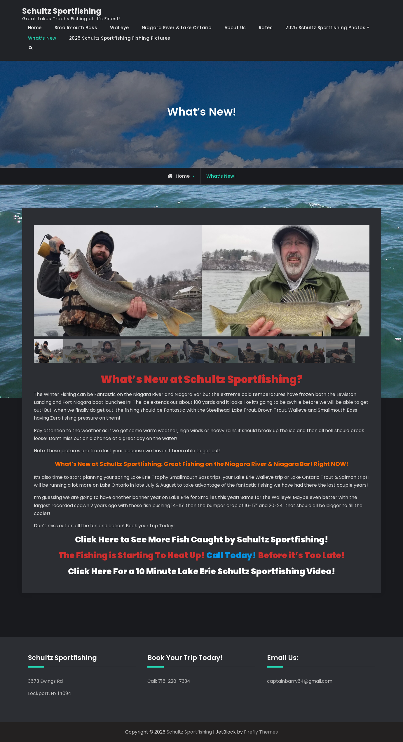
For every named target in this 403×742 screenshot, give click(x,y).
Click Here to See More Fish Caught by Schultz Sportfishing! (201, 540)
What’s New (42, 38)
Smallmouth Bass (76, 28)
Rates (266, 28)
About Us (235, 28)
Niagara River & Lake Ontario (177, 28)
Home (35, 28)
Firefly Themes (261, 732)
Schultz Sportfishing (61, 11)
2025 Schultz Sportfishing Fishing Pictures (119, 38)
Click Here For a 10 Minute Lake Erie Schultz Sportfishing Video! (201, 571)
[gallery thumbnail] (48, 351)
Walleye (119, 28)
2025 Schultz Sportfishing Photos (325, 28)
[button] (118, 278)
